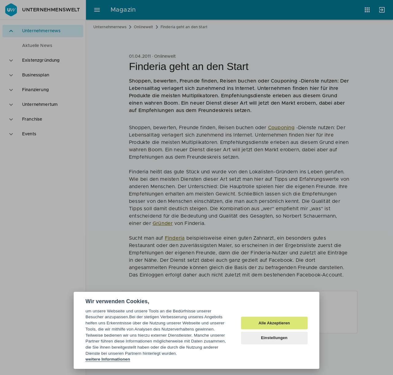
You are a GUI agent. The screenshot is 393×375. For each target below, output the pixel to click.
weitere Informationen (107, 359)
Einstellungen (274, 337)
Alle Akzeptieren (274, 323)
